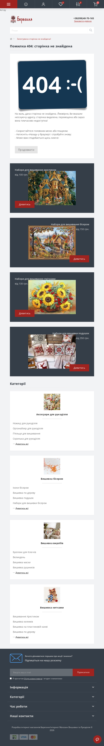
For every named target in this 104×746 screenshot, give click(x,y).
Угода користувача (33, 678)
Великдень (19, 557)
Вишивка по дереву (24, 492)
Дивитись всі (20, 444)
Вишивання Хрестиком (26, 616)
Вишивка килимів (23, 621)
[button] (43, 4)
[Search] (90, 30)
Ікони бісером (21, 487)
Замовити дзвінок (83, 21)
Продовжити (26, 150)
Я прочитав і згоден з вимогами (37, 678)
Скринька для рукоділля (26, 438)
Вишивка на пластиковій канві (30, 626)
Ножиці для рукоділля (25, 423)
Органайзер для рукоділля (28, 428)
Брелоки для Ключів (24, 552)
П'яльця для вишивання (26, 433)
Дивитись (24, 204)
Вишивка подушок (23, 497)
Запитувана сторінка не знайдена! (34, 38)
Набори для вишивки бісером (30, 503)
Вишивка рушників (24, 567)
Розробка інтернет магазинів (26, 727)
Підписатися (83, 672)
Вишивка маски (22, 562)
